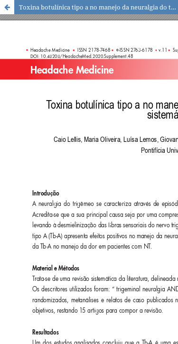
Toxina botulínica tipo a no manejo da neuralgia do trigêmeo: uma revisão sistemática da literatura (98, 7)
